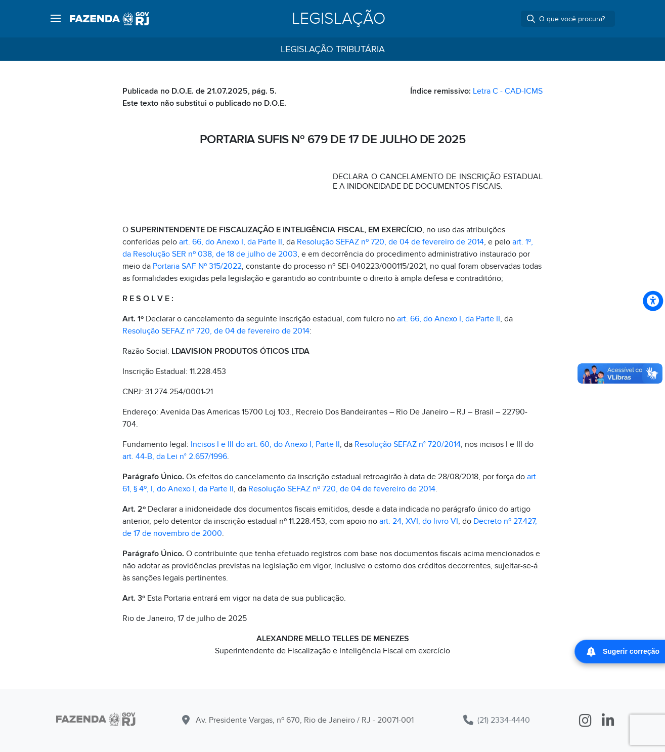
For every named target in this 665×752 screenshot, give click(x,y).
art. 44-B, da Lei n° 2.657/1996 (174, 456)
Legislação (338, 18)
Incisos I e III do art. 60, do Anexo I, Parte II (265, 444)
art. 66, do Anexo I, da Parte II (230, 242)
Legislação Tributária (333, 49)
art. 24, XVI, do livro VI (418, 521)
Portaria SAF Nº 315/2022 (197, 266)
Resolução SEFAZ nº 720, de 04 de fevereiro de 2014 (390, 242)
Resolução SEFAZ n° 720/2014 (407, 444)
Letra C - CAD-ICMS (508, 91)
